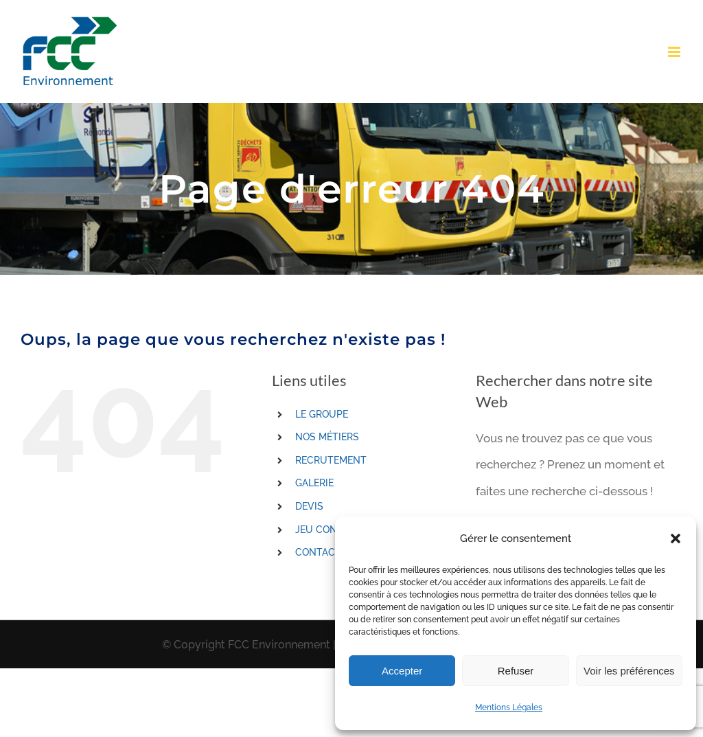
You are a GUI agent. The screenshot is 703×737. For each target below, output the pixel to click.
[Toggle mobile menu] (675, 52)
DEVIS (309, 506)
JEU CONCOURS (333, 529)
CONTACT (318, 552)
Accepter (402, 671)
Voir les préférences (629, 671)
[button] (675, 538)
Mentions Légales (508, 707)
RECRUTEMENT (331, 460)
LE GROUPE (321, 414)
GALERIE (314, 482)
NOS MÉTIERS (327, 436)
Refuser (516, 671)
